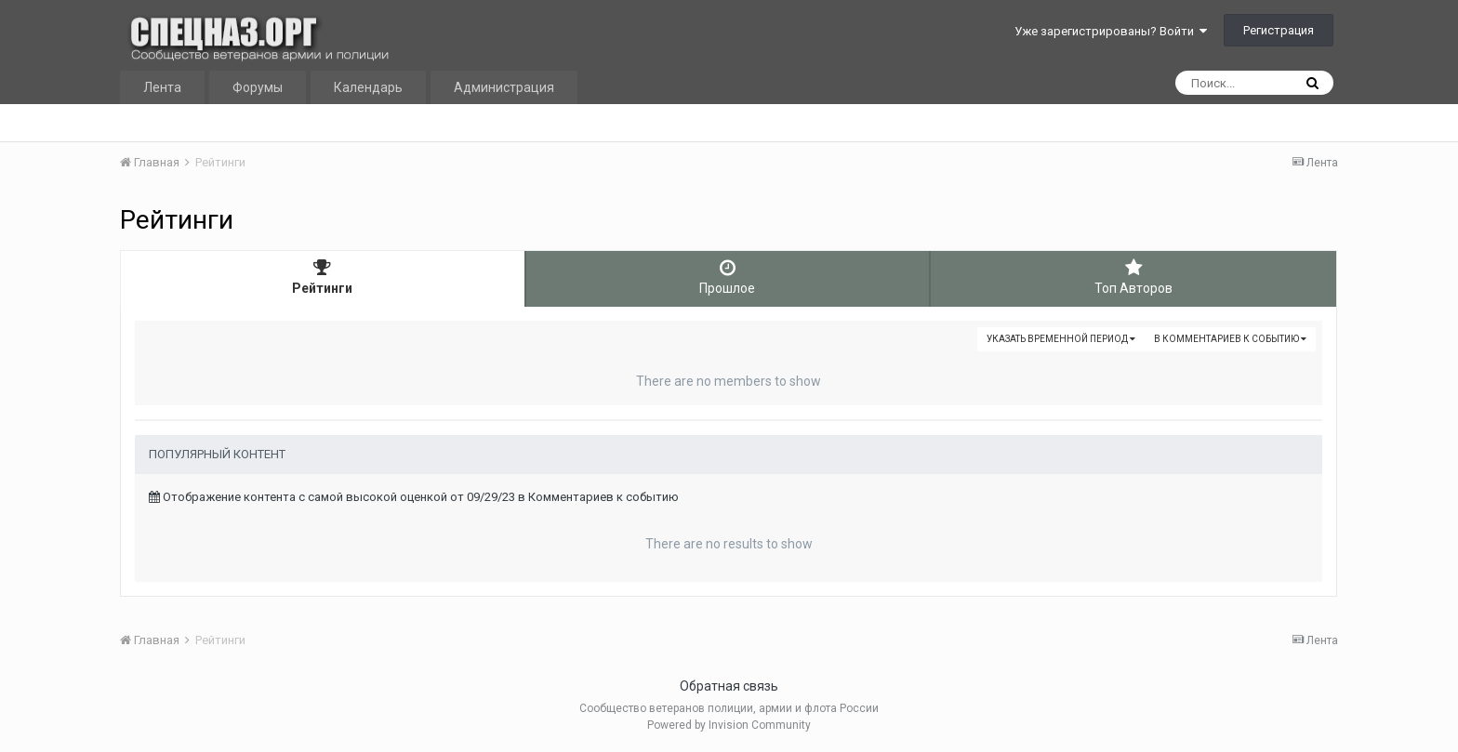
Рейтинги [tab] (322, 277)
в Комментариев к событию (1230, 339)
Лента (162, 87)
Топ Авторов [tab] (1133, 277)
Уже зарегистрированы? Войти (1110, 31)
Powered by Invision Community (729, 725)
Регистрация (1278, 30)
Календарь (368, 87)
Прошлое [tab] (728, 277)
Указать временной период (1061, 339)
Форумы (257, 87)
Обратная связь (729, 686)
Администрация (504, 87)
